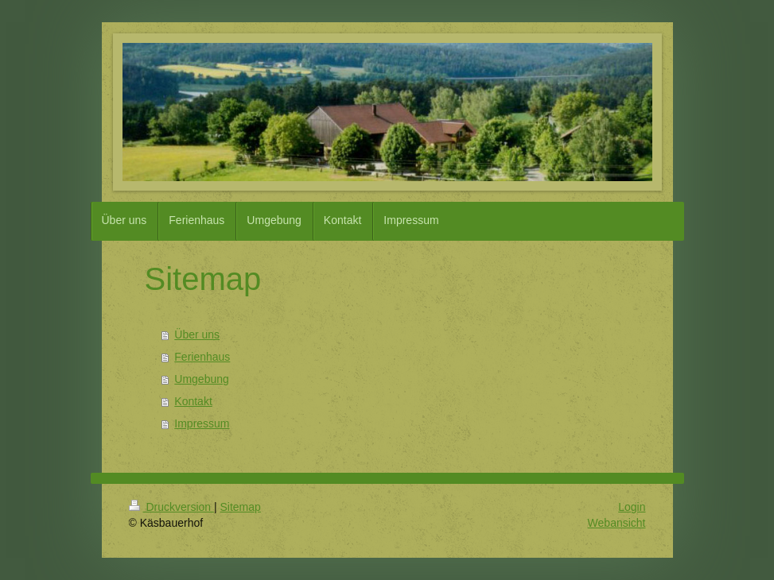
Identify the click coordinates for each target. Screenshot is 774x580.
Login (631, 507)
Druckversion (171, 507)
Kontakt (193, 401)
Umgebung (201, 379)
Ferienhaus (202, 356)
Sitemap (240, 507)
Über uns (197, 334)
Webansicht (617, 522)
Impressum (201, 423)
